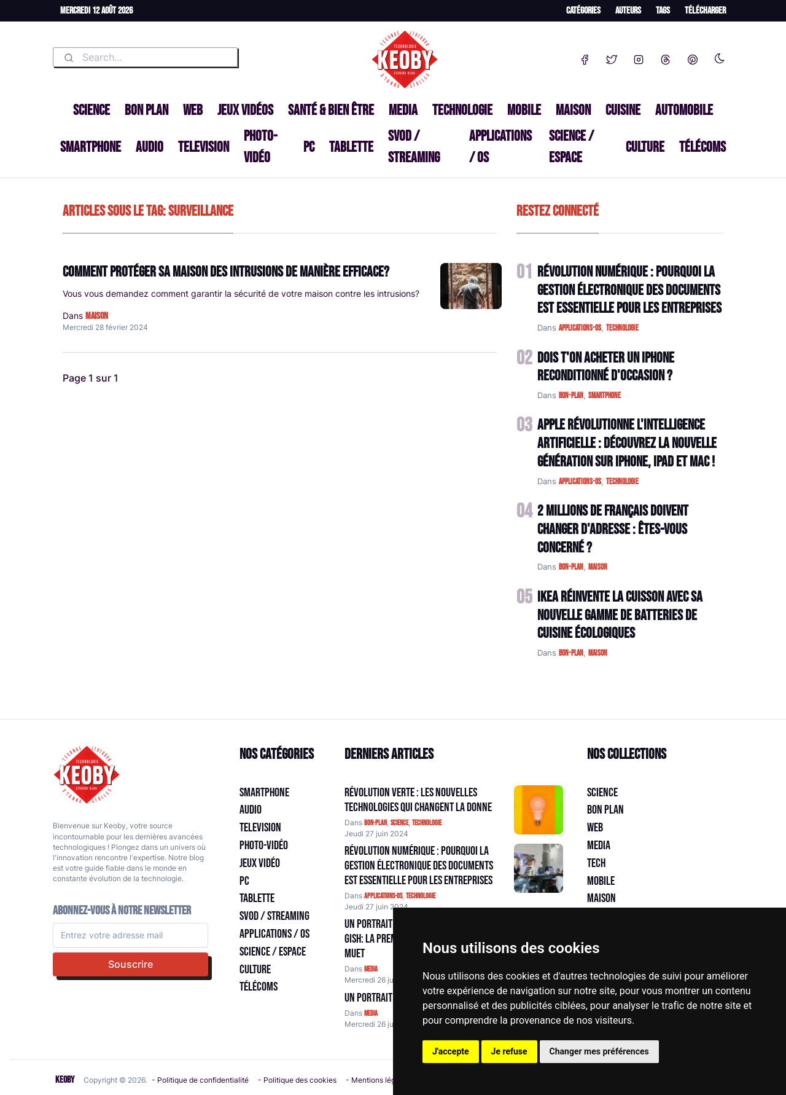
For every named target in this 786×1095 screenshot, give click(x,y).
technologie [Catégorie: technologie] (427, 823)
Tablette (351, 147)
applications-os (580, 328)
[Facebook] (584, 57)
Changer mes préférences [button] (599, 1051)
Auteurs (628, 11)
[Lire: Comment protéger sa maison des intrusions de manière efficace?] (471, 286)
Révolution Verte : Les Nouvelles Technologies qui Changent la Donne (418, 800)
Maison (573, 110)
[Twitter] (611, 57)
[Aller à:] (538, 809)
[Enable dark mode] (719, 56)
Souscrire (130, 964)
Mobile (524, 110)
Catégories (583, 11)
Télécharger (705, 11)
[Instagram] (638, 57)
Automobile (684, 110)
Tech (596, 863)
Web (193, 110)
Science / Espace (571, 146)
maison (96, 316)
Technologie (462, 110)
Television (203, 147)
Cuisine (622, 110)
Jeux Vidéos (245, 110)
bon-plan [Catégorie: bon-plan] (375, 823)
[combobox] (145, 57)
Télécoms (702, 147)
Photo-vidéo (260, 146)
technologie (622, 328)
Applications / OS (500, 146)
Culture (645, 147)
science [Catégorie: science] (399, 823)
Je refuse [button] (509, 1051)
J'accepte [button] (450, 1051)
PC (308, 147)
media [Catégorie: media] (371, 969)
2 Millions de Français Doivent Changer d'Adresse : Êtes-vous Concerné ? (612, 529)
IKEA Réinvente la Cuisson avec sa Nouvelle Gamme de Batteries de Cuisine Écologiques (619, 615)
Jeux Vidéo (259, 863)
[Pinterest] (692, 57)
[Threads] (665, 57)
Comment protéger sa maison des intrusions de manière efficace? (226, 272)
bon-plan (571, 396)
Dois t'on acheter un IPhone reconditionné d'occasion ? (605, 367)
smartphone (604, 396)
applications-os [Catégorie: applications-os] (383, 896)
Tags (663, 11)
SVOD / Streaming (414, 146)
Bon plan (146, 110)
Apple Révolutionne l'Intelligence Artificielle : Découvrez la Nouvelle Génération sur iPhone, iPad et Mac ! (627, 443)
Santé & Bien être (331, 110)
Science (91, 110)
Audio (149, 147)
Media (403, 110)
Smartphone (90, 147)
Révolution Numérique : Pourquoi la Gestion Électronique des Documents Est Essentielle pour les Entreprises (629, 290)
